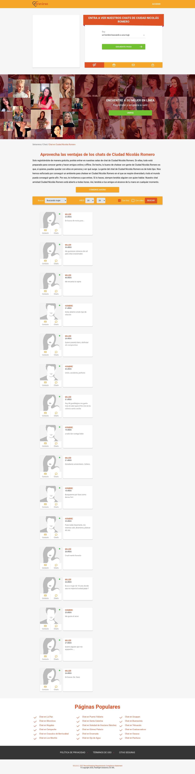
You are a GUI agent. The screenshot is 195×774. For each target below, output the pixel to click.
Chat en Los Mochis (48, 738)
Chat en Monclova (47, 721)
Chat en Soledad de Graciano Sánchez (99, 725)
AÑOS (81, 200)
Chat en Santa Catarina (92, 721)
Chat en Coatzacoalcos (135, 729)
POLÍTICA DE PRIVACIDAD (72, 752)
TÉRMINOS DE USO (102, 752)
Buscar (41, 200)
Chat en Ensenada (90, 734)
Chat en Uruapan (132, 717)
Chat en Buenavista (133, 721)
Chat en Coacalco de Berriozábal (54, 734)
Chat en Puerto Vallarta (92, 717)
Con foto (125, 200)
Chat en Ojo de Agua (91, 738)
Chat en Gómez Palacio (92, 729)
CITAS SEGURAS (127, 752)
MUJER (68, 214)
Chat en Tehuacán (133, 725)
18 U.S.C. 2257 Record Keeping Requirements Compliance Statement (97, 766)
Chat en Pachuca (132, 738)
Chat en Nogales (46, 725)
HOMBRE (69, 306)
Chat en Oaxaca (132, 734)
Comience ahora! (97, 190)
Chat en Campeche (47, 729)
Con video (139, 200)
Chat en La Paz (46, 717)
